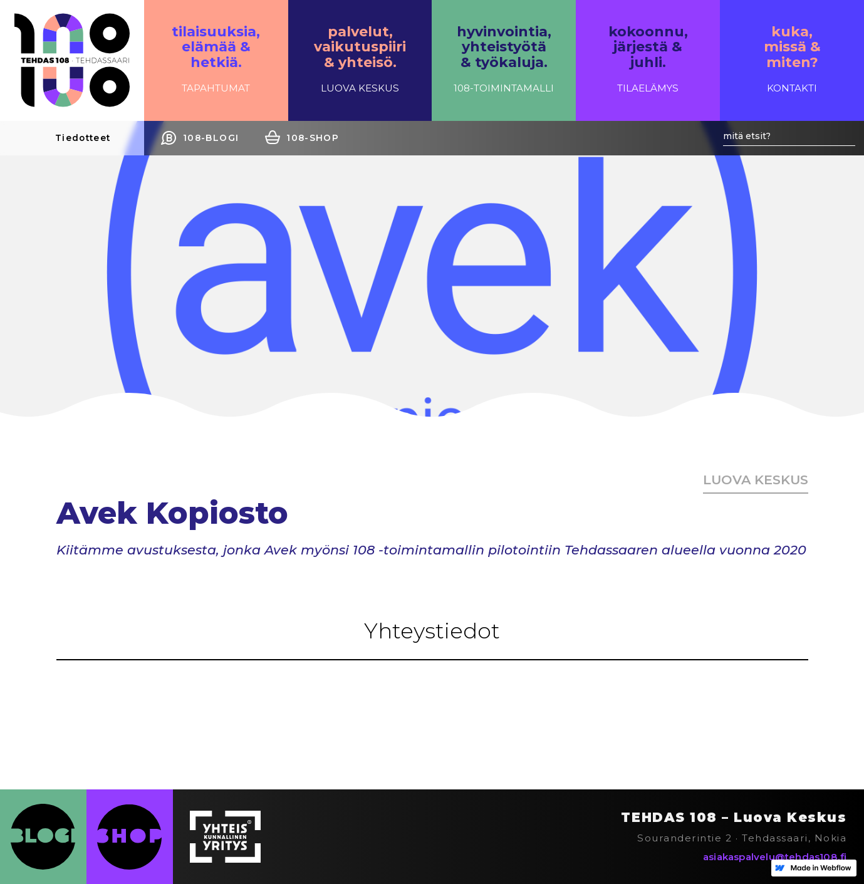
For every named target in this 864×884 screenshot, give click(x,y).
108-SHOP (312, 138)
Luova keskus (755, 479)
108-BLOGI (211, 138)
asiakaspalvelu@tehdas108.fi (774, 857)
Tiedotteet (83, 138)
